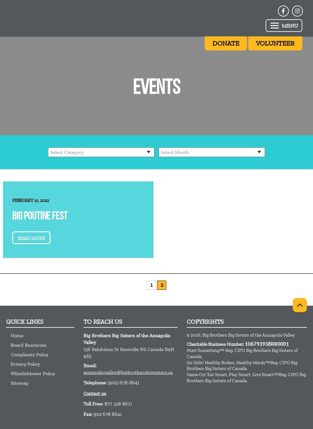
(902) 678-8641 (123, 383)
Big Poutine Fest (40, 216)
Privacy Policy (25, 364)
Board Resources (28, 345)
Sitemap (19, 383)
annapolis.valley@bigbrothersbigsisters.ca (128, 372)
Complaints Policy (29, 354)
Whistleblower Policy (33, 373)
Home (17, 335)
